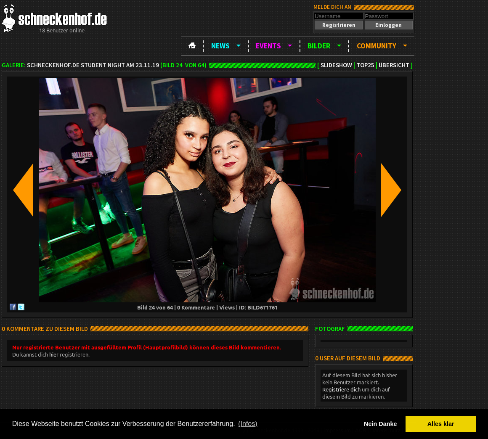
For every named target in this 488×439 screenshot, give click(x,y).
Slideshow (336, 65)
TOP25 (365, 65)
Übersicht (394, 65)
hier (53, 354)
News (220, 45)
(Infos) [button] (247, 423)
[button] (339, 25)
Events (268, 45)
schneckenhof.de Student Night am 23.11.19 (93, 65)
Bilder (319, 45)
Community (376, 45)
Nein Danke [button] (380, 423)
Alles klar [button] (440, 423)
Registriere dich (341, 389)
